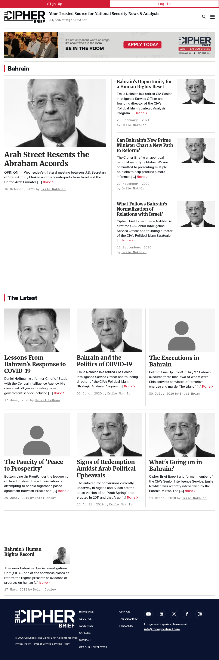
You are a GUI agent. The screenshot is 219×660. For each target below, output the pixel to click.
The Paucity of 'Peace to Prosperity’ (33, 465)
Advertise (86, 625)
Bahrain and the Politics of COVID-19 (104, 361)
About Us (85, 618)
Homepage (86, 611)
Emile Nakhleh (53, 189)
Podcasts (126, 625)
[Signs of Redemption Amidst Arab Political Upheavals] (109, 434)
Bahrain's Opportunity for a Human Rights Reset (144, 84)
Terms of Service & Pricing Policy (51, 643)
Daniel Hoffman (47, 400)
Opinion (124, 611)
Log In (164, 4)
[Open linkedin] (161, 614)
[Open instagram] (199, 614)
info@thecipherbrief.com (162, 629)
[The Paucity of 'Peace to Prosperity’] (37, 434)
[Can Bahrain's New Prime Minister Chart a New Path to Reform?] (196, 150)
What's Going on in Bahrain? (175, 465)
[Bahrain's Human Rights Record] (61, 555)
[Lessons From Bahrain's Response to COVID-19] (37, 330)
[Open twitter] (174, 614)
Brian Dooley (44, 589)
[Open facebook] (187, 614)
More (47, 182)
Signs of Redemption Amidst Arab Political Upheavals (106, 468)
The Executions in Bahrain (174, 361)
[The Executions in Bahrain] (182, 330)
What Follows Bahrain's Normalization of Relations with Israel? (142, 209)
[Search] (203, 17)
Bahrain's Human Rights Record (22, 551)
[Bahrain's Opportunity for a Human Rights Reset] (196, 91)
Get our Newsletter (93, 647)
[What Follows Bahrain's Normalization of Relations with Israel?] (196, 214)
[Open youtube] (148, 614)
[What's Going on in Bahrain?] (182, 434)
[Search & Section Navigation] (212, 17)
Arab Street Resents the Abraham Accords (46, 159)
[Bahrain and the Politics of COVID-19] (109, 330)
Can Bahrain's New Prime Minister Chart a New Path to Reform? (145, 145)
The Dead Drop (129, 618)
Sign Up (54, 4)
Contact (85, 639)
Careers (85, 632)
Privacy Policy (23, 643)
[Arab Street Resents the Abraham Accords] (55, 113)
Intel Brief (190, 394)
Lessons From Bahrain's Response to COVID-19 (35, 364)
